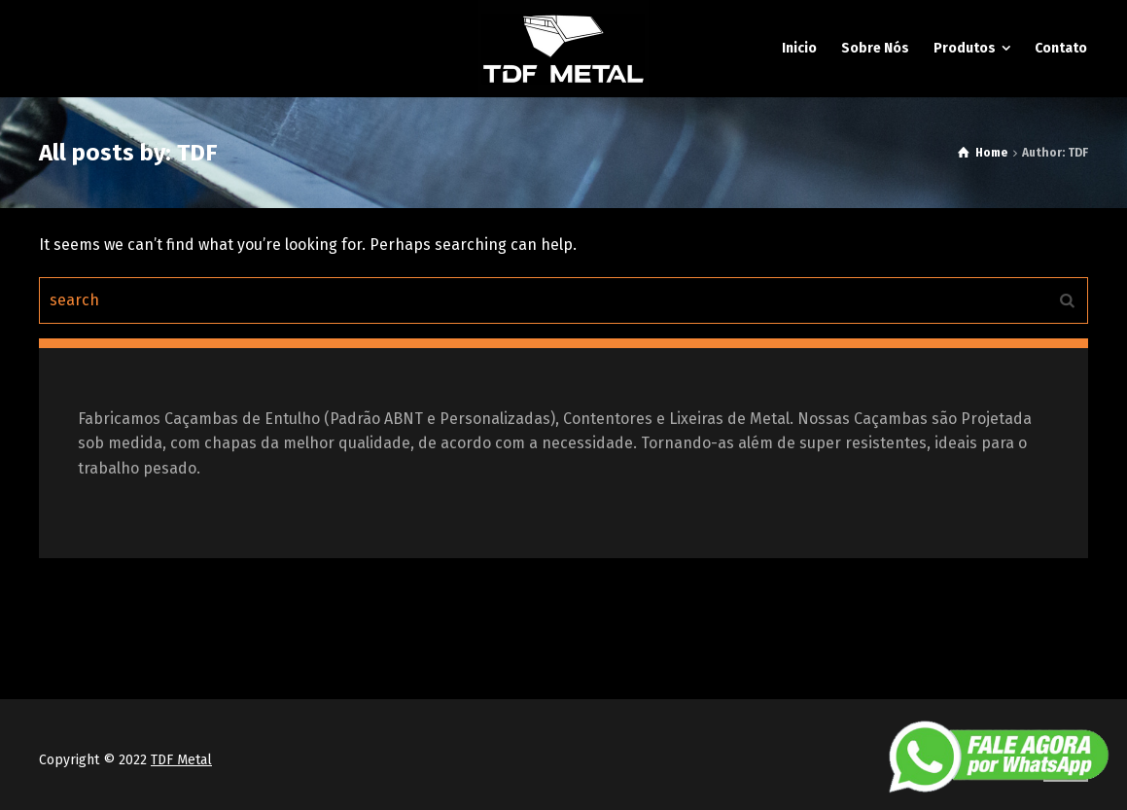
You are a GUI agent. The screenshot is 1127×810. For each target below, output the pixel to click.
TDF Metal (181, 760)
